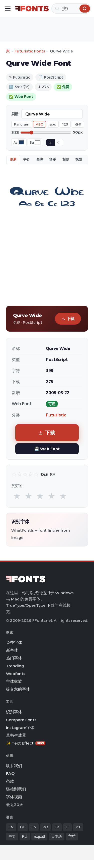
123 (65, 124)
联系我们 (14, 765)
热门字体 (14, 658)
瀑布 (52, 159)
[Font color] (21, 142)
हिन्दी (71, 836)
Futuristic (56, 415)
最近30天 (14, 804)
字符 (26, 159)
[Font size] (45, 133)
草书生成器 (16, 735)
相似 (65, 159)
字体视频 (14, 796)
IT (67, 827)
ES (34, 827)
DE (22, 827)
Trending (15, 665)
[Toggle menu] (8, 9)
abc (53, 124)
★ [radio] (17, 496)
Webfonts (15, 673)
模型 (78, 159)
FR (57, 827)
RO (45, 827)
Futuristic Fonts (30, 51)
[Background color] (38, 142)
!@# (77, 124)
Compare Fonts (21, 719)
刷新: (15, 114)
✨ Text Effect (25, 743)
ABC (39, 124)
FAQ (10, 773)
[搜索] (71, 8)
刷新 (13, 159)
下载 (67, 318)
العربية (39, 836)
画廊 (39, 159)
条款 (10, 781)
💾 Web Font (47, 448)
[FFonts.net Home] (32, 9)
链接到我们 (16, 789)
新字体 (12, 650)
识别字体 (14, 712)
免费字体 (14, 642)
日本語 (56, 836)
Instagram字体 (20, 727)
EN (11, 827)
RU (24, 836)
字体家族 (14, 681)
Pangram (21, 124)
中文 (12, 836)
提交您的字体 (18, 689)
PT (78, 827)
